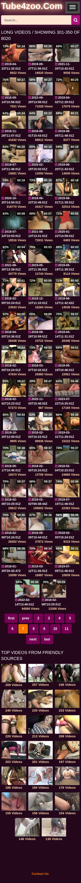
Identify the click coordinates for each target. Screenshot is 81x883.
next (33, 639)
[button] (72, 7)
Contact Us (40, 873)
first (11, 618)
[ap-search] (40, 20)
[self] (24, 7)
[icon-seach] (75, 20)
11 (67, 629)
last (47, 639)
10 (55, 629)
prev (25, 618)
